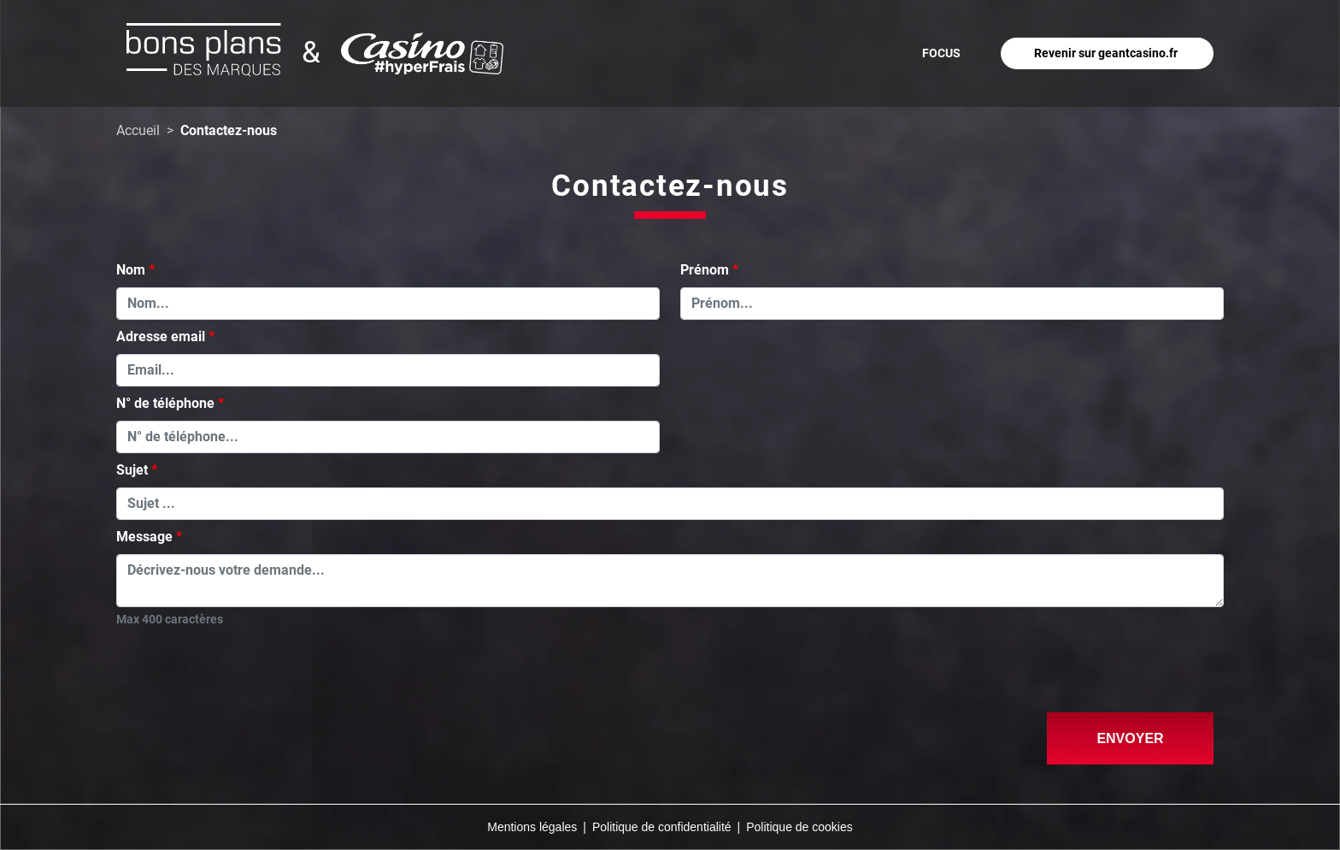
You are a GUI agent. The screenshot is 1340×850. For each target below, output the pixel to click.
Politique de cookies (799, 827)
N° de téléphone (165, 403)
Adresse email (160, 336)
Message (144, 536)
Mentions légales (532, 827)
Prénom (704, 270)
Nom (130, 270)
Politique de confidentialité (662, 827)
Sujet (132, 470)
